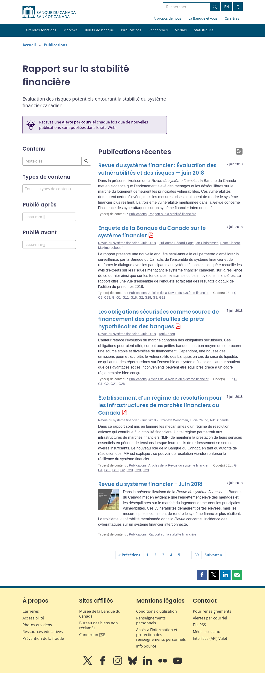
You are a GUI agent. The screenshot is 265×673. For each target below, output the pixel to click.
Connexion (92, 634)
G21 (114, 384)
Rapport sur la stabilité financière (172, 214)
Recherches (158, 30)
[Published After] (49, 217)
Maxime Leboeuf (110, 248)
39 (196, 554)
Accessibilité (33, 618)
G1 (118, 297)
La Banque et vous (203, 18)
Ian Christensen (206, 243)
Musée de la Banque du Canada (99, 614)
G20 (130, 470)
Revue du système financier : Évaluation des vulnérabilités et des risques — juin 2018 (157, 169)
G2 (141, 297)
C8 (100, 297)
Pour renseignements (212, 611)
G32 (162, 297)
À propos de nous (167, 18)
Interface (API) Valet (210, 638)
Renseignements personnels (151, 620)
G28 (148, 297)
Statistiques (204, 30)
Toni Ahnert (167, 334)
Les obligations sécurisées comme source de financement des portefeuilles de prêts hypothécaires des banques (158, 319)
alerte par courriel (79, 122)
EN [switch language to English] (226, 6)
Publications (131, 30)
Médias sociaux (206, 631)
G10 (107, 470)
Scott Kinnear (230, 243)
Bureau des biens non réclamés (98, 625)
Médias (181, 30)
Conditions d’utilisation (156, 611)
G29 (146, 470)
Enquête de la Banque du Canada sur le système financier (152, 231)
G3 (155, 297)
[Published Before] (49, 244)
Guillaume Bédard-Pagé (176, 243)
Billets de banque (99, 30)
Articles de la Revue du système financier (178, 293)
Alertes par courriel (210, 618)
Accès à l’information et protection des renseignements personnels (161, 634)
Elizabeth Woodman (173, 420)
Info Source (146, 646)
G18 (134, 297)
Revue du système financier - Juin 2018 (127, 243)
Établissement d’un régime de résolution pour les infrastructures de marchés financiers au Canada (160, 405)
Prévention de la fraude (43, 638)
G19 (115, 470)
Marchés (70, 30)
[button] (202, 575)
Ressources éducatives (42, 631)
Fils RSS (199, 624)
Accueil (29, 44)
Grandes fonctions (41, 30)
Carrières (232, 18)
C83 (107, 297)
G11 (126, 297)
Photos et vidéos (37, 624)
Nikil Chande (219, 420)
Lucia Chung (199, 420)
